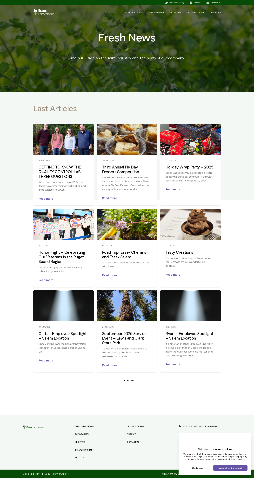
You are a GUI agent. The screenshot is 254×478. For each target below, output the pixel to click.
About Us (79, 457)
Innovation (175, 12)
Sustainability (156, 12)
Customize (198, 467)
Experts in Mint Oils (84, 426)
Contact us (133, 442)
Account (131, 434)
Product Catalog (136, 426)
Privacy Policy (50, 473)
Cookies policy (31, 473)
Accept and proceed (230, 467)
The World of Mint (84, 450)
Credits (64, 473)
